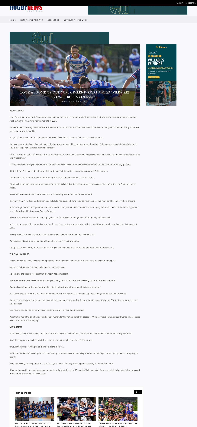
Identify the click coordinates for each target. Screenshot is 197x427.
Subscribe (191, 3)
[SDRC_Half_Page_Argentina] (161, 105)
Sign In (180, 3)
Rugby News (70, 101)
